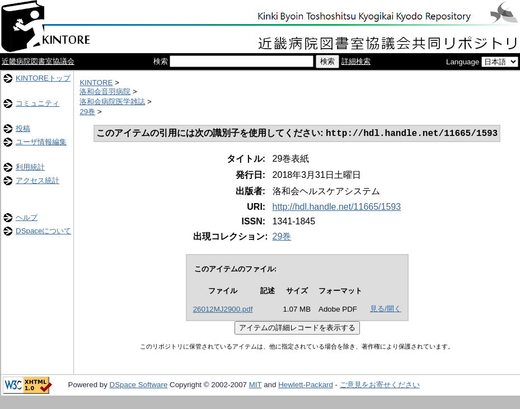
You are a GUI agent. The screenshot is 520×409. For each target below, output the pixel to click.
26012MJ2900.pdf (223, 310)
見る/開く (385, 309)
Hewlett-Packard (305, 386)
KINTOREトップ (43, 78)
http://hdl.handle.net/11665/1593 (337, 208)
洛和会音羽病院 (104, 91)
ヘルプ (27, 217)
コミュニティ (37, 103)
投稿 (23, 128)
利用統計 (30, 167)
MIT (255, 386)
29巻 (87, 111)
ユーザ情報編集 (41, 142)
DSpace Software (139, 386)
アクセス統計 (37, 180)
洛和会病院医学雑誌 (112, 101)
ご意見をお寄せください (380, 386)
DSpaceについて (43, 231)
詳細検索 (356, 61)
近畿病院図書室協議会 (38, 61)
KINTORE (96, 82)
